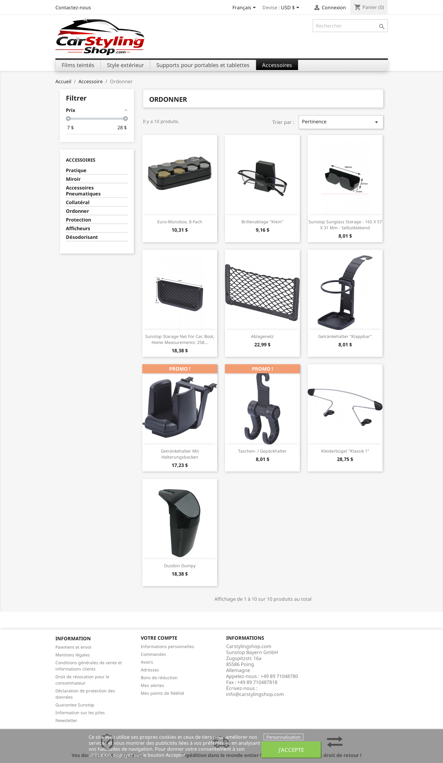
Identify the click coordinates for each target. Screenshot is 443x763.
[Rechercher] (350, 25)
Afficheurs (78, 228)
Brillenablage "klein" (262, 221)
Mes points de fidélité (162, 693)
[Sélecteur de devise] (291, 8)
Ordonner (77, 211)
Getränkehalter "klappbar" (345, 336)
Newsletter (66, 720)
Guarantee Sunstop (74, 705)
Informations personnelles (167, 646)
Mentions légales (72, 655)
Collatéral (78, 202)
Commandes (153, 654)
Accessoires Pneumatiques (83, 191)
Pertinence (341, 122)
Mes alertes (152, 685)
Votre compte (159, 638)
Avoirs (147, 662)
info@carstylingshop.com (255, 694)
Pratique (76, 170)
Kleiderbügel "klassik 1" (345, 451)
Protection (78, 220)
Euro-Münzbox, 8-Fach (179, 221)
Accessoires (80, 160)
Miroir (73, 179)
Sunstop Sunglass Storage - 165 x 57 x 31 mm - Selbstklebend (345, 224)
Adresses (150, 670)
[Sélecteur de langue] (245, 8)
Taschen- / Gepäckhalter (262, 451)
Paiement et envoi (73, 647)
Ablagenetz (262, 336)
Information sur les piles (80, 712)
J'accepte (291, 749)
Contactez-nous (73, 7)
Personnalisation (283, 737)
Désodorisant (82, 237)
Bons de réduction (159, 677)
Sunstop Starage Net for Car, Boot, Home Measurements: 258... (179, 339)
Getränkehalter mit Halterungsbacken (180, 454)
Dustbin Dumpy (180, 565)
